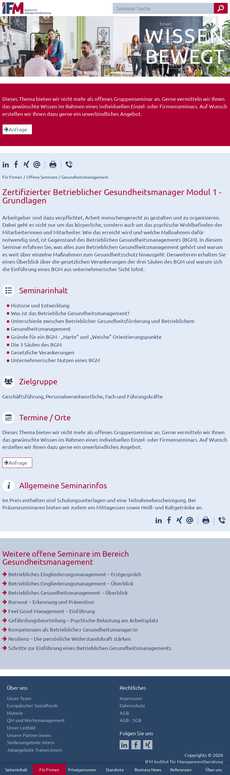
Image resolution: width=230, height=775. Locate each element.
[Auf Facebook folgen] (136, 744)
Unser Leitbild (21, 727)
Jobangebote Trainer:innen (34, 750)
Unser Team (19, 698)
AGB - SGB (130, 720)
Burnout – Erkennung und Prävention (51, 602)
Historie (15, 713)
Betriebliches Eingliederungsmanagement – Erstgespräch (74, 574)
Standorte (115, 769)
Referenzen (180, 769)
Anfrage (15, 129)
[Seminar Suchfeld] (170, 8)
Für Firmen (49, 769)
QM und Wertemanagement (36, 720)
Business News (148, 769)
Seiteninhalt (16, 769)
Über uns (214, 769)
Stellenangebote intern (30, 742)
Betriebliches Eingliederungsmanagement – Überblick (70, 583)
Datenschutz (132, 705)
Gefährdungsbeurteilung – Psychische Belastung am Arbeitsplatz (83, 620)
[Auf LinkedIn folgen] (124, 744)
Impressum (131, 698)
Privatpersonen (82, 769)
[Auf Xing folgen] (147, 744)
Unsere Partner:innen (29, 735)
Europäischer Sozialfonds (32, 705)
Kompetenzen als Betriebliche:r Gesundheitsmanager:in (73, 629)
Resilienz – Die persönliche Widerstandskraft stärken (69, 639)
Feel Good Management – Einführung (51, 611)
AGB (124, 713)
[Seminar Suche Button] (221, 8)
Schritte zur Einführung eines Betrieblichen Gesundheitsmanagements (89, 648)
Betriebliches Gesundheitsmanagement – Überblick (68, 592)
